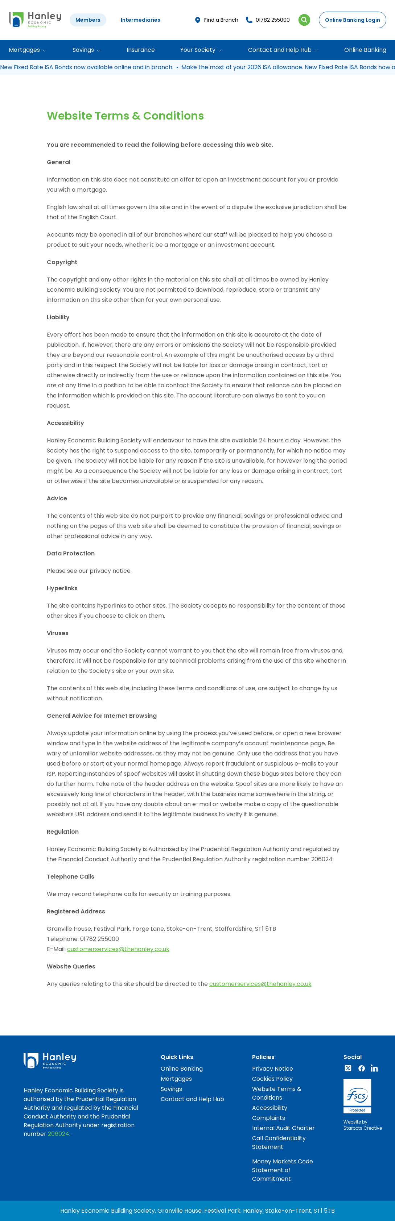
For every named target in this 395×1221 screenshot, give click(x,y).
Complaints (268, 1118)
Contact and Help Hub (192, 1099)
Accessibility (269, 1108)
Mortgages (176, 1079)
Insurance (141, 50)
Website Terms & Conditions (276, 1093)
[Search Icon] (304, 20)
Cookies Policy (272, 1079)
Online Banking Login (352, 20)
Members (87, 20)
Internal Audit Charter (283, 1128)
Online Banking (365, 50)
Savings (171, 1089)
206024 (58, 1134)
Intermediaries (140, 20)
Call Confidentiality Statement (279, 1142)
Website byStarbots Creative (362, 1125)
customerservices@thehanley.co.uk (118, 949)
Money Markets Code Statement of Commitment (282, 1170)
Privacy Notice (272, 1068)
